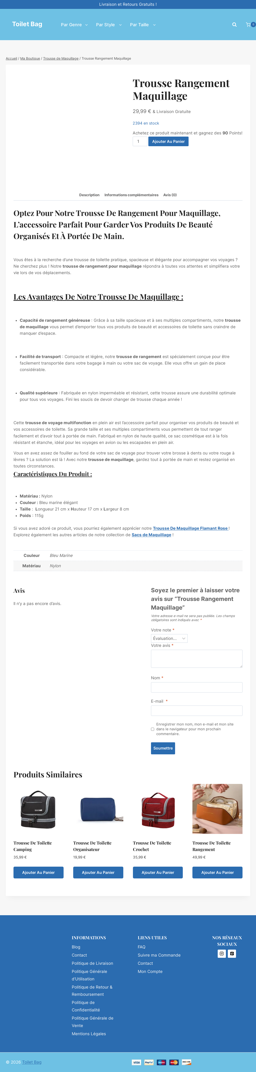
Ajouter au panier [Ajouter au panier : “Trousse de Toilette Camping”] (38, 872)
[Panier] (248, 24)
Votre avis (162, 645)
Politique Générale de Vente (92, 1022)
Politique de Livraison (92, 963)
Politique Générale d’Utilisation (89, 975)
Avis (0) (170, 195)
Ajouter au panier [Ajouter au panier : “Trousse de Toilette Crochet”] (158, 872)
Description (89, 195)
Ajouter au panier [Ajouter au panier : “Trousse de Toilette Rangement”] (217, 872)
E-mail (159, 701)
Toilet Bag (31, 1062)
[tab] (89, 195)
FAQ (141, 947)
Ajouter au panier (168, 141)
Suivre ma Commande (159, 955)
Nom (157, 677)
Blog (76, 947)
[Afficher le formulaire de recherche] (234, 24)
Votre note (163, 630)
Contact (79, 955)
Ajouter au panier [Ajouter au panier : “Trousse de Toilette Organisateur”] (98, 872)
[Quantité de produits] (140, 141)
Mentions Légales (89, 1033)
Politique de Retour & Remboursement (92, 991)
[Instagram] (222, 954)
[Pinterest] (232, 954)
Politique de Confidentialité (86, 1006)
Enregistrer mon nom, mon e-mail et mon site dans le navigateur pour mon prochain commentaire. (195, 729)
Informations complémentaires (131, 195)
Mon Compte (150, 971)
